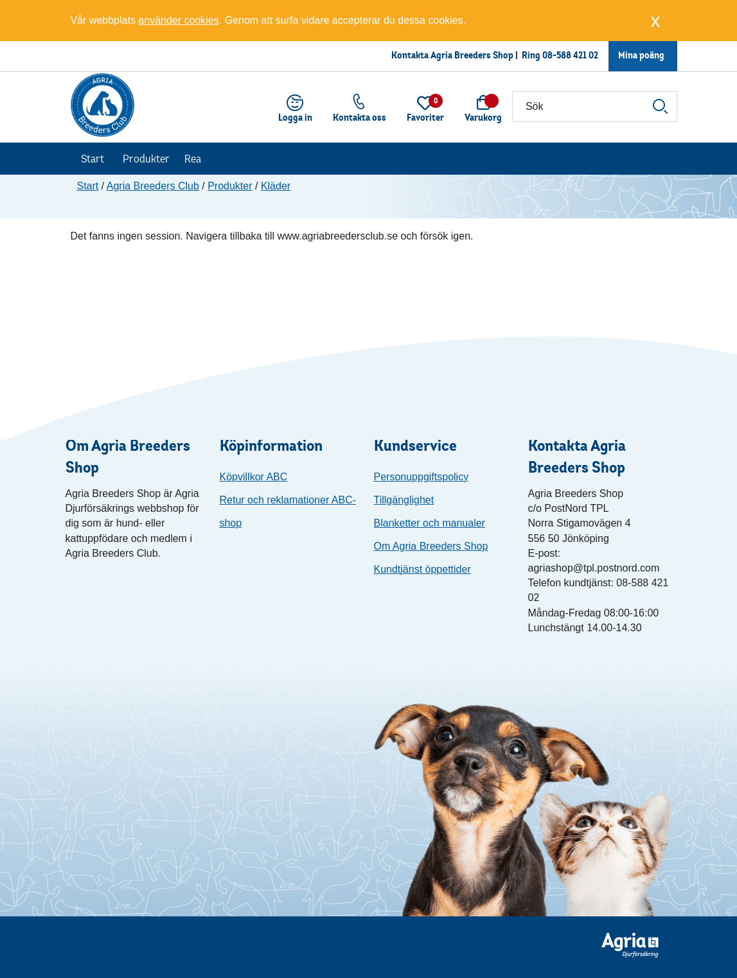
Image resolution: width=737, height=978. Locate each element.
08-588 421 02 (570, 55)
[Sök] (594, 106)
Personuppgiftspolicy (421, 476)
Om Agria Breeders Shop (431, 546)
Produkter (146, 159)
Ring (532, 55)
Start (92, 159)
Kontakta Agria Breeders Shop (452, 55)
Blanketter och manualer (429, 523)
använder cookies (178, 20)
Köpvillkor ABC (254, 476)
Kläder (275, 185)
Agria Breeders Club (153, 185)
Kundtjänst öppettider (422, 569)
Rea (192, 159)
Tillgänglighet (404, 499)
